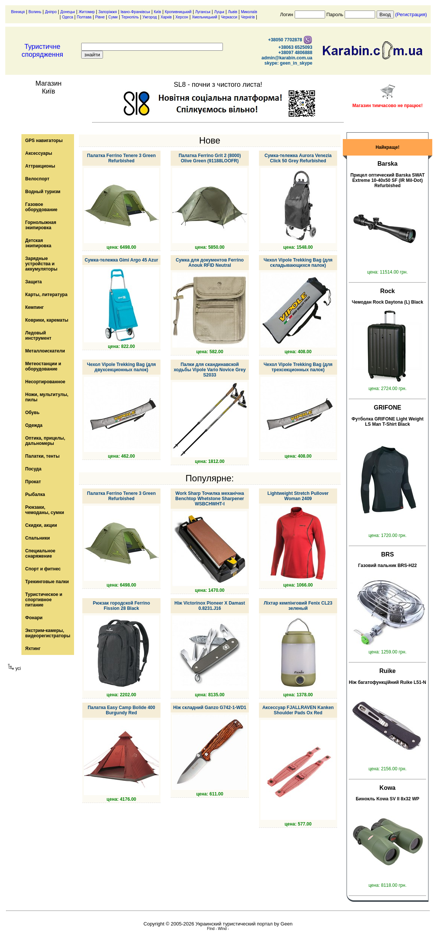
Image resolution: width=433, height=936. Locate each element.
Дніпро (51, 12)
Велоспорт (37, 178)
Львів (233, 12)
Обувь (32, 412)
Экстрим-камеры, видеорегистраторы (47, 633)
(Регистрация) (411, 14)
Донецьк (68, 12)
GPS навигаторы (44, 140)
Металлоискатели (45, 351)
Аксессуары (38, 153)
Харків (166, 17)
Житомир (87, 12)
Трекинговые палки (47, 581)
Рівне (99, 17)
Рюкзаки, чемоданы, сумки (44, 510)
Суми (113, 17)
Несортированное (45, 381)
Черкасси (229, 17)
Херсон (182, 17)
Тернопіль (130, 17)
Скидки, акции (41, 525)
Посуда (33, 469)
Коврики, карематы (46, 320)
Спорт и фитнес (43, 569)
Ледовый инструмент (38, 335)
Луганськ (202, 12)
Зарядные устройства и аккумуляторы (41, 264)
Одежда (33, 425)
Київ (157, 12)
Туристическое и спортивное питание (43, 600)
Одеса (67, 17)
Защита (33, 281)
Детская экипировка (38, 243)
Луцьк (219, 12)
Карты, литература (46, 294)
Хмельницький (204, 17)
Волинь (35, 12)
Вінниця (18, 12)
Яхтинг (33, 648)
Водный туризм (43, 191)
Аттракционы (40, 166)
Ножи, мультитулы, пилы (46, 397)
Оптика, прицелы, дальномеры (45, 440)
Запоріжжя (107, 12)
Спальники (37, 538)
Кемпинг (34, 307)
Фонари (33, 617)
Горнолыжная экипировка (40, 225)
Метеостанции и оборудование (43, 366)
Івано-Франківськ (135, 12)
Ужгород (149, 17)
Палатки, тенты (42, 456)
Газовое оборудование (41, 207)
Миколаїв (249, 12)
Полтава (84, 17)
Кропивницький (178, 12)
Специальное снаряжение (40, 553)
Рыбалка (35, 494)
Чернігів (248, 17)
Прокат (33, 481)
